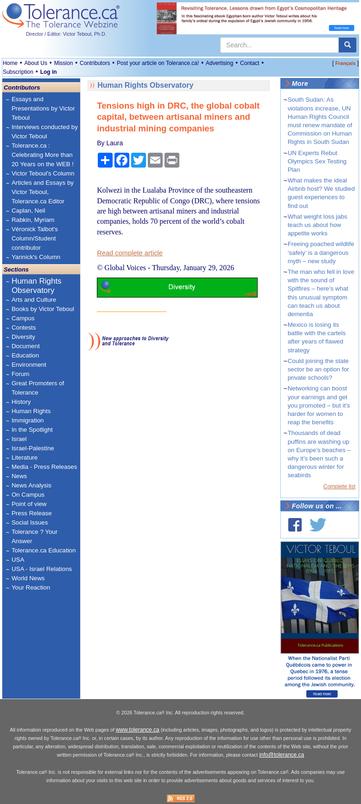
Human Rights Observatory (37, 286)
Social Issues (30, 522)
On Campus (28, 494)
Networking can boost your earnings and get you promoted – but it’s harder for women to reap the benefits (319, 405)
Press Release (32, 513)
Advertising (219, 63)
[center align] (347, 45)
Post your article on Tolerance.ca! (158, 63)
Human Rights (31, 411)
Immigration (28, 420)
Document (26, 346)
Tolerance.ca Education (44, 550)
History (21, 401)
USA (18, 559)
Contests (24, 327)
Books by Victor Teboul (43, 308)
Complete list (339, 486)
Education (25, 355)
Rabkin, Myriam (33, 219)
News (19, 476)
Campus (23, 318)
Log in (48, 72)
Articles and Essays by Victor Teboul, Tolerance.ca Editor (43, 192)
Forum (21, 373)
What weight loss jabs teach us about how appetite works (318, 225)
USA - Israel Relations (42, 568)
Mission (63, 63)
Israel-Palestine (33, 448)
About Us (36, 63)
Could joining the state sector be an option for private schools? (318, 369)
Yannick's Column (36, 256)
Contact (249, 63)
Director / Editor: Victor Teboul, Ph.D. (66, 34)
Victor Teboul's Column (43, 173)
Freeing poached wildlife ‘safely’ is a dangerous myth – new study (321, 252)
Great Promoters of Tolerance (38, 388)
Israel (19, 438)
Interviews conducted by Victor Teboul (45, 131)
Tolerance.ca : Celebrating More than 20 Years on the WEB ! (43, 155)
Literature (25, 457)
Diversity (23, 336)
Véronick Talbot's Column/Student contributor (35, 238)
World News (28, 578)
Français (346, 63)
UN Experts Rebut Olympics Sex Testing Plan (317, 161)
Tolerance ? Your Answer (34, 536)
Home (10, 63)
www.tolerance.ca (137, 729)
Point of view (29, 503)
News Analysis (31, 485)
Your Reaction (31, 587)
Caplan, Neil (28, 210)
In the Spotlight (32, 429)
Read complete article (130, 253)
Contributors (95, 63)
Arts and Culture (34, 299)
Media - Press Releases (44, 466)
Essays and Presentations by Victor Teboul (43, 108)
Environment (29, 364)
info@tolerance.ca (281, 755)
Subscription (18, 72)
